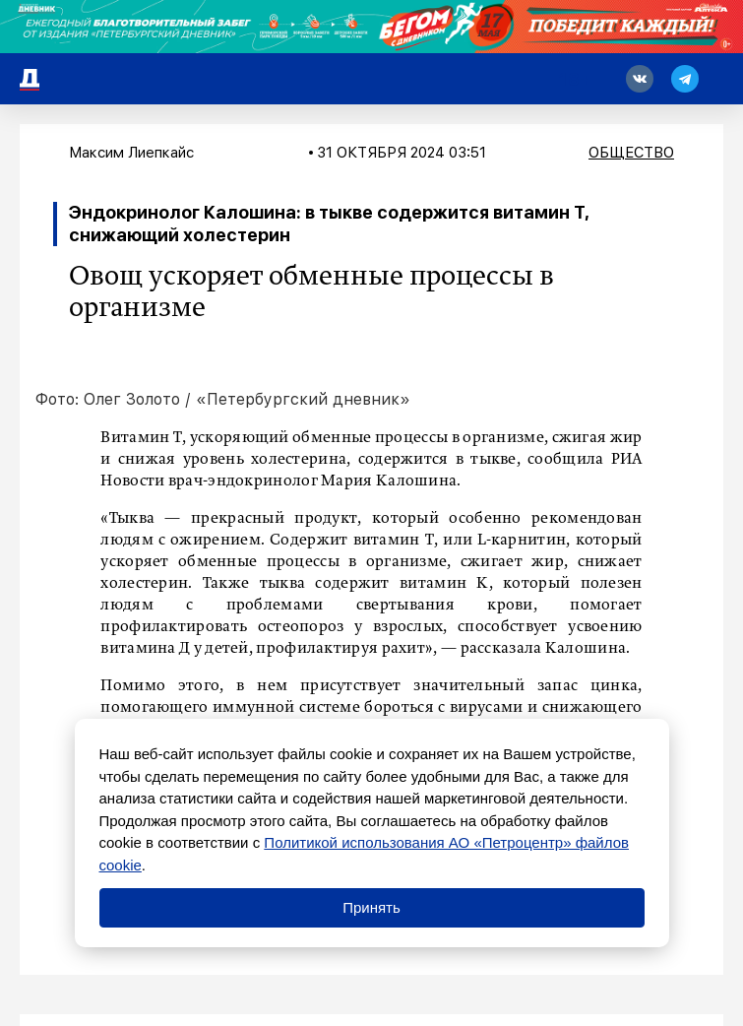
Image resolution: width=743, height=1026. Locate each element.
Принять (371, 907)
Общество (631, 152)
